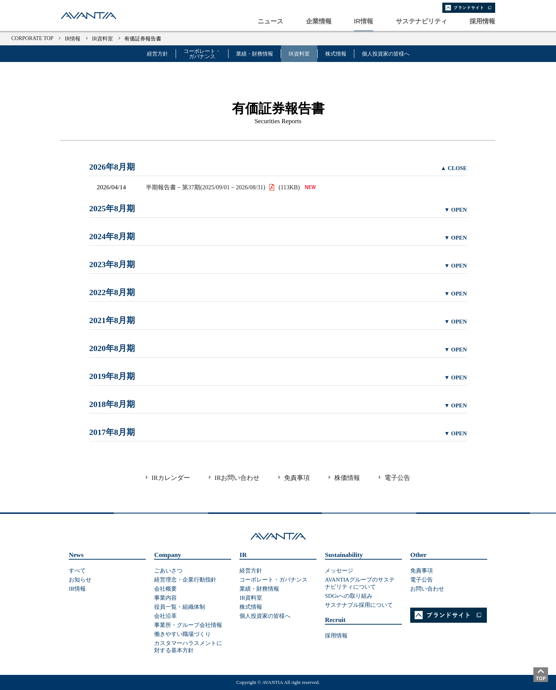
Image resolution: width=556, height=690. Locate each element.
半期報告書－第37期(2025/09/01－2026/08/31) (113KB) (232, 187)
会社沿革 (165, 616)
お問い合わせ (427, 589)
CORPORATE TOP (32, 38)
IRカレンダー (170, 477)
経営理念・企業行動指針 (185, 580)
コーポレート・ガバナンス (202, 54)
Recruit (335, 619)
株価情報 (347, 477)
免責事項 (297, 477)
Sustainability (344, 554)
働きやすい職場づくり (182, 634)
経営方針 (157, 54)
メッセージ (339, 571)
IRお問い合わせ (237, 477)
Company (167, 554)
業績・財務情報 (254, 54)
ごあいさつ (168, 571)
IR (243, 554)
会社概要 (165, 589)
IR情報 (72, 39)
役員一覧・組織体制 (179, 607)
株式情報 (335, 54)
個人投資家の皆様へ (385, 54)
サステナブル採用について (359, 605)
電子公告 (397, 477)
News (76, 554)
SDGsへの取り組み (348, 596)
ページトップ (544, 678)
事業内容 (165, 598)
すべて (77, 571)
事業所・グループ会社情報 (188, 625)
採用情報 (336, 636)
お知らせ (80, 580)
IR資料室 (102, 39)
